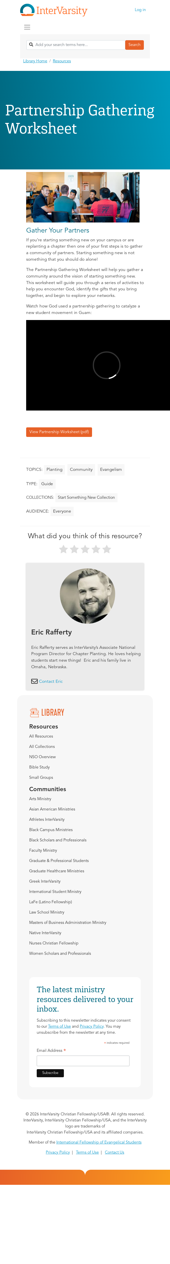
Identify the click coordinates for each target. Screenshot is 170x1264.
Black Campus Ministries (51, 830)
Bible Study (39, 767)
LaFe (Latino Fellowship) (50, 902)
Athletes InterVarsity (47, 820)
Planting (54, 470)
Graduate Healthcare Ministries (56, 871)
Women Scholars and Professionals (60, 954)
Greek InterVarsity (45, 882)
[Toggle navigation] (27, 27)
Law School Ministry (46, 913)
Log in (140, 10)
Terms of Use (59, 1027)
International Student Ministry (55, 892)
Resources (62, 61)
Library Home (35, 61)
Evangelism (111, 470)
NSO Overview (42, 757)
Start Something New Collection (86, 498)
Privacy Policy (92, 1027)
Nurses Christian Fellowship (53, 943)
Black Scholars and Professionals (58, 840)
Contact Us (114, 1153)
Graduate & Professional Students (59, 861)
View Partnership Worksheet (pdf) (59, 432)
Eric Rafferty (51, 632)
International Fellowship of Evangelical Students (99, 1143)
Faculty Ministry (43, 851)
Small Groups (41, 778)
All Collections (42, 747)
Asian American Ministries (52, 809)
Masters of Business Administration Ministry (67, 923)
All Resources (41, 737)
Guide (47, 484)
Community (81, 470)
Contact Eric (47, 682)
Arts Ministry (40, 799)
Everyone (62, 511)
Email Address (51, 1052)
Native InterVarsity (45, 933)
